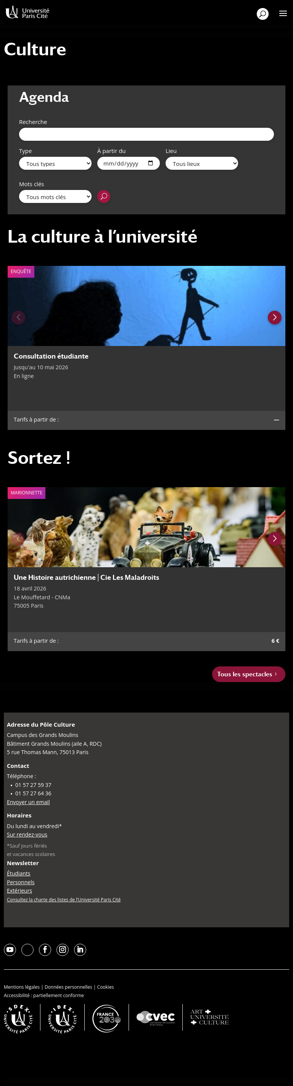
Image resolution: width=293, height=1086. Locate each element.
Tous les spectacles (244, 674)
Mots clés (31, 184)
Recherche (33, 121)
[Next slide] (275, 317)
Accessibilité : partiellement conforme (44, 995)
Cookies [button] (105, 987)
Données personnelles (68, 987)
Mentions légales (22, 987)
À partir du (111, 150)
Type (25, 150)
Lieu (171, 150)
